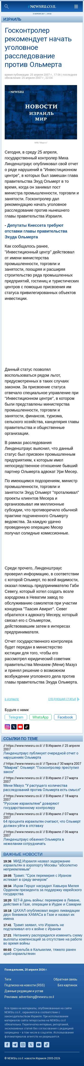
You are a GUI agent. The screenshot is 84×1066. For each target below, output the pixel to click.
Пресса (51, 763)
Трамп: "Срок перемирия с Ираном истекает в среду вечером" (37, 877)
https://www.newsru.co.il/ (24, 745)
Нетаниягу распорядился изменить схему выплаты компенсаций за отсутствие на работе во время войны (42, 939)
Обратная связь (65, 979)
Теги (7, 979)
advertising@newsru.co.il (36, 997)
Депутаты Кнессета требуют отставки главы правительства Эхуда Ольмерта (36, 231)
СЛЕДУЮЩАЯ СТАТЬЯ (62, 699)
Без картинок (67, 985)
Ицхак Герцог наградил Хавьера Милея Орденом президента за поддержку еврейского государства (42, 890)
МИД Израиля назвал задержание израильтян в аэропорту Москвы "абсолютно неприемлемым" (40, 865)
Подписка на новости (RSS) (24, 985)
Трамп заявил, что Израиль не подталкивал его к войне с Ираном (33, 927)
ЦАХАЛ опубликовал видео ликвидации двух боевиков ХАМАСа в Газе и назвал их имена (41, 915)
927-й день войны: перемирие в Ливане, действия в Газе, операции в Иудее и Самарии (42, 902)
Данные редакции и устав (23, 991)
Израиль (12, 19)
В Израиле (12, 699)
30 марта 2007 (70, 763)
